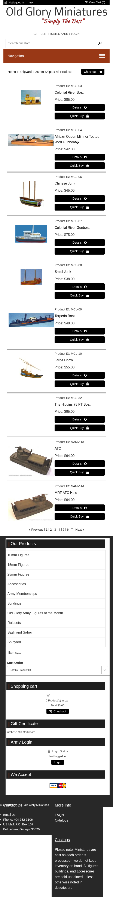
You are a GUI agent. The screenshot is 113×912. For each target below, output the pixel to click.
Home (12, 71)
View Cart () (95, 2)
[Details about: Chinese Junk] (80, 198)
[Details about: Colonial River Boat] (80, 107)
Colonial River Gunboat (72, 227)
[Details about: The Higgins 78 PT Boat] (80, 419)
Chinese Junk (65, 183)
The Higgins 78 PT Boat (73, 404)
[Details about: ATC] (80, 463)
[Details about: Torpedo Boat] (80, 331)
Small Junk (63, 271)
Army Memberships (22, 594)
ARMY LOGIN (70, 33)
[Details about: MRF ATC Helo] (80, 507)
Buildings (14, 603)
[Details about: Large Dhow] (80, 375)
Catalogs (61, 820)
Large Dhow (64, 360)
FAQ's (59, 815)
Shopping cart (59, 695)
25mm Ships (43, 71)
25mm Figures (18, 574)
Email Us (9, 814)
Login (31, 2)
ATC (58, 448)
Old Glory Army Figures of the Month (35, 613)
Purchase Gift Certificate (20, 732)
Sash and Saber (19, 632)
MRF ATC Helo (66, 493)
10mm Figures (18, 555)
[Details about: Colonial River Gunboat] (80, 242)
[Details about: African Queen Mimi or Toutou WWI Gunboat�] (80, 157)
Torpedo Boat (65, 316)
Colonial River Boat (69, 92)
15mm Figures (18, 565)
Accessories (16, 584)
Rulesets (14, 623)
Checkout (57, 711)
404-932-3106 (23, 819)
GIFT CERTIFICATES (47, 33)
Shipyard (25, 71)
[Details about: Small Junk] (80, 286)
